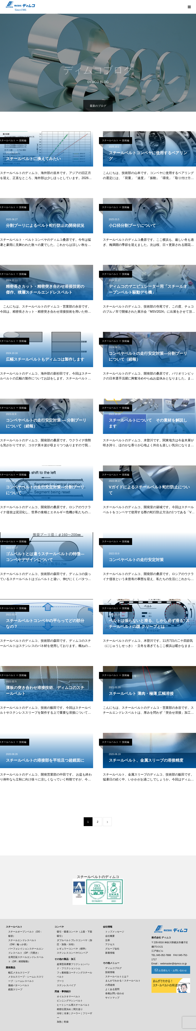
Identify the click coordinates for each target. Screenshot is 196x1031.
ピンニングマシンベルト (70, 1000)
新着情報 (110, 952)
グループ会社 (112, 948)
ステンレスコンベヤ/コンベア (72, 952)
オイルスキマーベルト (68, 996)
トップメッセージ (114, 931)
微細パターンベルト (18, 985)
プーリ (60, 981)
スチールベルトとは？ (117, 976)
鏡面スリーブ (15, 989)
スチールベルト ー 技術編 (115, 140)
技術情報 (110, 972)
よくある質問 (112, 989)
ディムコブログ (113, 968)
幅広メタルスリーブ (18, 972)
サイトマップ (112, 997)
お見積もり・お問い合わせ (173, 970)
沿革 (107, 940)
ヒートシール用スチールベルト (73, 1005)
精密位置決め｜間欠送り (70, 1009)
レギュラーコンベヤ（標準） (72, 948)
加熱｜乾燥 (63, 1021)
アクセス (110, 944)
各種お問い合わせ (114, 993)
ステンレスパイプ (66, 985)
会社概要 (110, 936)
